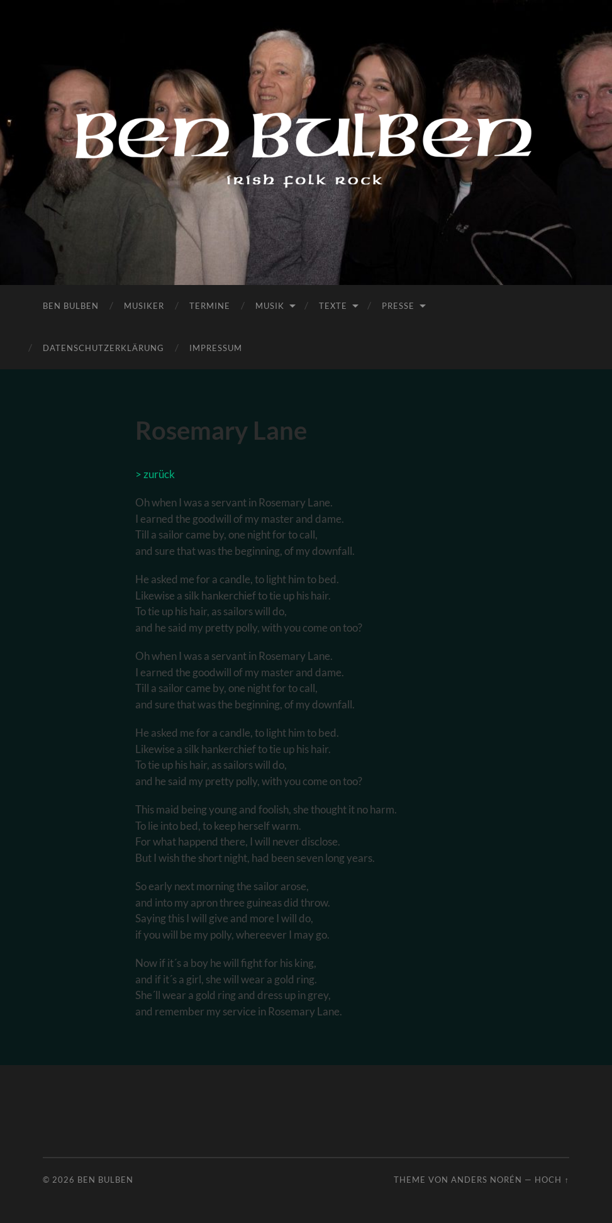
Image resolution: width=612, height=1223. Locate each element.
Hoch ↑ (552, 1180)
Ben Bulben (71, 306)
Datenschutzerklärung (103, 348)
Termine (209, 306)
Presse (398, 306)
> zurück (155, 474)
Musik (269, 306)
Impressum (215, 348)
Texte (333, 306)
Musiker (144, 306)
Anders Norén (486, 1180)
